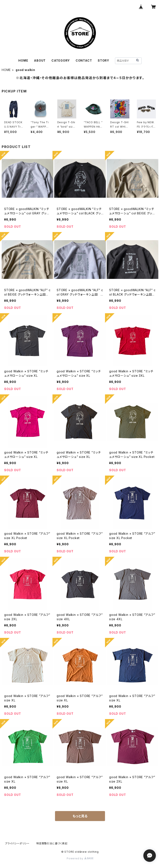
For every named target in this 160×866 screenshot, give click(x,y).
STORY (103, 60)
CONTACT (84, 60)
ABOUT (40, 60)
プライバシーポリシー (17, 843)
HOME (23, 60)
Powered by (80, 858)
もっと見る (80, 816)
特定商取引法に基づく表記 (52, 843)
